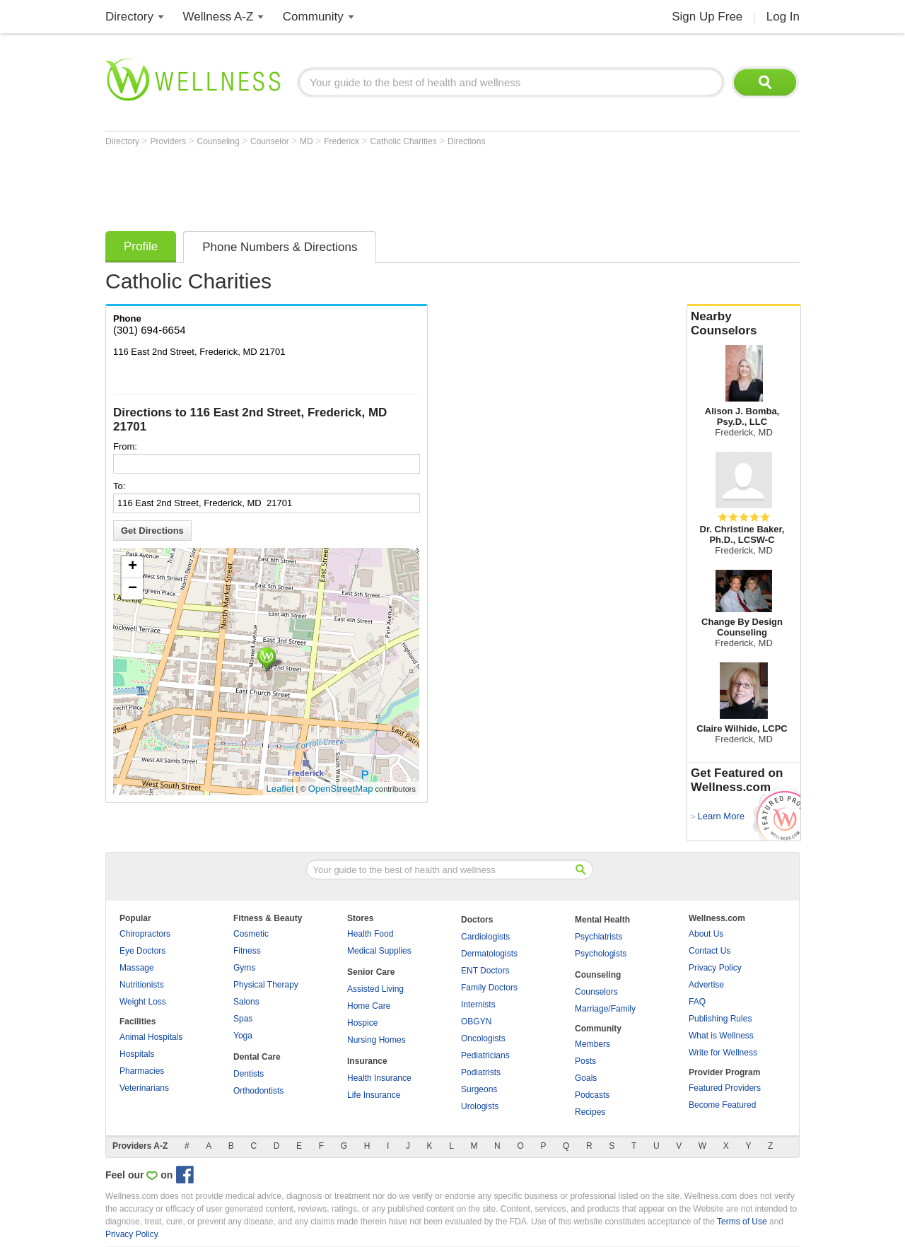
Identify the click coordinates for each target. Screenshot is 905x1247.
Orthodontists (258, 1091)
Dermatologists (489, 954)
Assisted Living (375, 989)
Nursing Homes (376, 1040)
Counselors (596, 992)
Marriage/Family (605, 1009)
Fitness (247, 951)
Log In (783, 16)
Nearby (744, 324)
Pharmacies (141, 1071)
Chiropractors (144, 934)
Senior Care (371, 972)
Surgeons (479, 1089)
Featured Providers (725, 1088)
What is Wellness (721, 1036)
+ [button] (132, 567)
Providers (169, 141)
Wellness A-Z (218, 16)
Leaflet (280, 788)
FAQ (697, 1002)
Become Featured (722, 1105)
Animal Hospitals (150, 1037)
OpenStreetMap (340, 788)
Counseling (219, 141)
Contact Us (709, 951)
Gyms (244, 968)
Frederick (342, 141)
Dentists (248, 1074)
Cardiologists (485, 937)
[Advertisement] (362, 185)
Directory (129, 16)
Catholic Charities (404, 141)
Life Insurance (373, 1095)
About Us (706, 934)
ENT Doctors (485, 971)
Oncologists (483, 1038)
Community (313, 16)
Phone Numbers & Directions (279, 247)
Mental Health (602, 920)
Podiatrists (481, 1072)
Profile (141, 246)
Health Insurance (379, 1078)
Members (592, 1044)
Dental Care (257, 1057)
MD (307, 141)
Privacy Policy (715, 968)
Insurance (367, 1061)
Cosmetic (251, 934)
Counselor (270, 141)
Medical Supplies (379, 951)
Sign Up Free (707, 16)
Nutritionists (141, 985)
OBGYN (476, 1021)
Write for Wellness (723, 1053)
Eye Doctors (142, 951)
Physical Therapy (265, 985)
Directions (466, 141)
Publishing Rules (720, 1019)
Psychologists (600, 954)
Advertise (706, 985)
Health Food (370, 934)
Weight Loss (142, 1002)
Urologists (479, 1106)
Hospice (362, 1023)
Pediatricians (485, 1055)
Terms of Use (742, 1221)
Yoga (242, 1036)
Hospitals (136, 1054)
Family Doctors (489, 988)
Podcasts (592, 1095)
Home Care (368, 1006)
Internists (478, 1004)
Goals (586, 1078)
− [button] (132, 588)
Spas (242, 1019)
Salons (246, 1002)
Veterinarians (144, 1088)
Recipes (590, 1112)
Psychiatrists (598, 937)
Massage (136, 968)
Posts (585, 1061)
